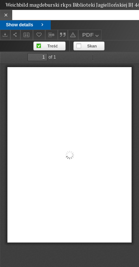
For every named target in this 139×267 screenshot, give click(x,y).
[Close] (6, 15)
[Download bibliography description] (51, 35)
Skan (92, 46)
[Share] (15, 35)
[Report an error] (73, 35)
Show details (25, 24)
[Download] (5, 35)
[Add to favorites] (39, 35)
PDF (91, 36)
